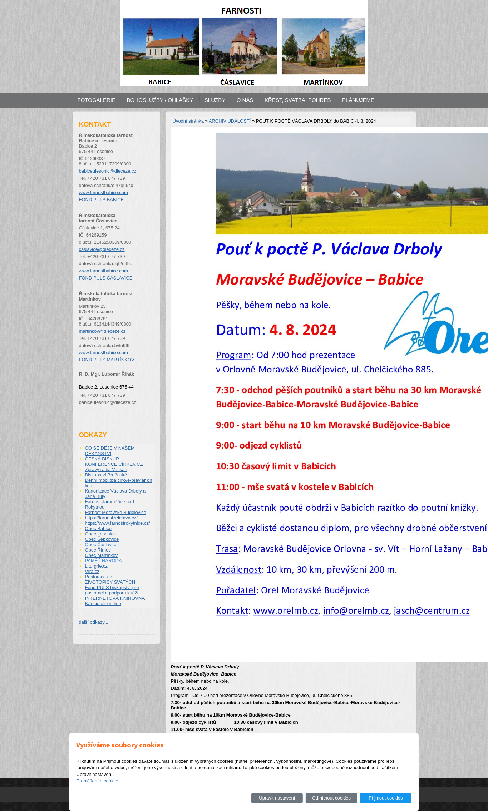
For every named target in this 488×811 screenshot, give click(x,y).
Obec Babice (98, 528)
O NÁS (245, 100)
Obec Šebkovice (102, 539)
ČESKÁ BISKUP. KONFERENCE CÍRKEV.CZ (114, 461)
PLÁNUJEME (358, 100)
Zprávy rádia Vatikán (106, 469)
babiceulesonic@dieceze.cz (108, 171)
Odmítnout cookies (331, 798)
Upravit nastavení (277, 798)
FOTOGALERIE (96, 100)
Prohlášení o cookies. (98, 780)
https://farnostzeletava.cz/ (111, 517)
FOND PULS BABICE (101, 199)
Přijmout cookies (386, 798)
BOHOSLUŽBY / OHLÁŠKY (160, 100)
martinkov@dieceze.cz (102, 331)
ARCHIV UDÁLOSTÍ (230, 121)
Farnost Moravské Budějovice (115, 512)
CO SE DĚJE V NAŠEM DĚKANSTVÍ (110, 450)
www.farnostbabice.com (103, 192)
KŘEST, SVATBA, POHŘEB (298, 100)
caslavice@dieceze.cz (102, 249)
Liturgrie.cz (96, 566)
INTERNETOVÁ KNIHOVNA (115, 598)
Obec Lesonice (100, 533)
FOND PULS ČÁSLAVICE (106, 278)
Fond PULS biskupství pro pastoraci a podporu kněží (112, 590)
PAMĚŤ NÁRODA (103, 560)
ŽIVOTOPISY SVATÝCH (110, 582)
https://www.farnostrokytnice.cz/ (117, 523)
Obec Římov (98, 550)
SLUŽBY (214, 100)
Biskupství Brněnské (106, 475)
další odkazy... (93, 622)
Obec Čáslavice (101, 544)
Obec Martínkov (101, 555)
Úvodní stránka (188, 121)
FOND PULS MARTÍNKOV (106, 359)
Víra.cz (92, 571)
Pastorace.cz (98, 576)
